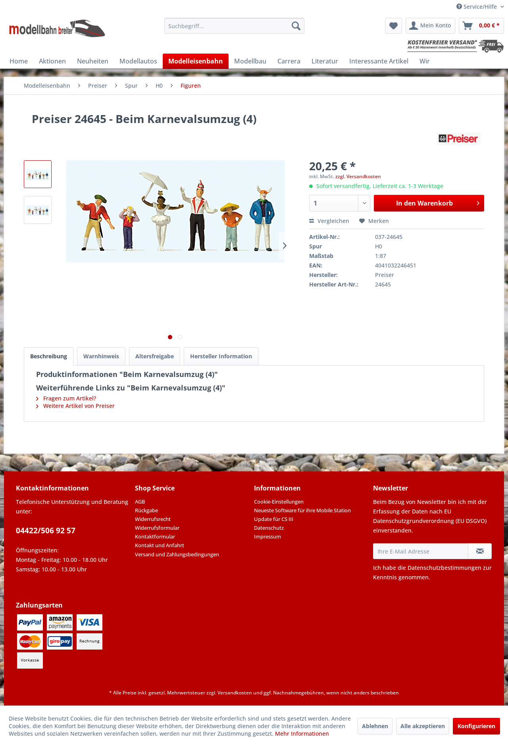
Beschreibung (48, 356)
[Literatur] (325, 61)
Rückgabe (146, 510)
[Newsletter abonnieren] (480, 551)
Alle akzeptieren (422, 726)
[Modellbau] (250, 61)
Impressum (267, 536)
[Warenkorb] (481, 26)
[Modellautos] (138, 61)
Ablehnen (375, 726)
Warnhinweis (101, 356)
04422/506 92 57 (45, 530)
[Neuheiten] (92, 61)
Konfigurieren (476, 726)
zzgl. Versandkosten (358, 176)
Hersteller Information (221, 356)
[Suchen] (296, 26)
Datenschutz (269, 527)
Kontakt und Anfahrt (159, 545)
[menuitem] (234, 26)
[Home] (18, 61)
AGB (140, 501)
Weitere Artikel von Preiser (75, 406)
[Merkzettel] (393, 26)
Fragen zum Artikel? (66, 398)
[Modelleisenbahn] (196, 61)
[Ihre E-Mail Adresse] (420, 551)
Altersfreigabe (154, 356)
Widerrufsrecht (153, 519)
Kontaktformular (155, 536)
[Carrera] (289, 61)
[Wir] (424, 61)
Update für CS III (273, 519)
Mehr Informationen (302, 733)
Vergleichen (329, 221)
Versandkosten (234, 692)
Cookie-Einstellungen (279, 501)
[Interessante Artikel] (379, 61)
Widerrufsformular (157, 527)
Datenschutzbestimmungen (444, 567)
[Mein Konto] (430, 26)
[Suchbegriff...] (234, 26)
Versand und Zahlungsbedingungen (177, 554)
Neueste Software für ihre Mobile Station (302, 510)
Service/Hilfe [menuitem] (477, 6)
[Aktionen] (52, 61)
